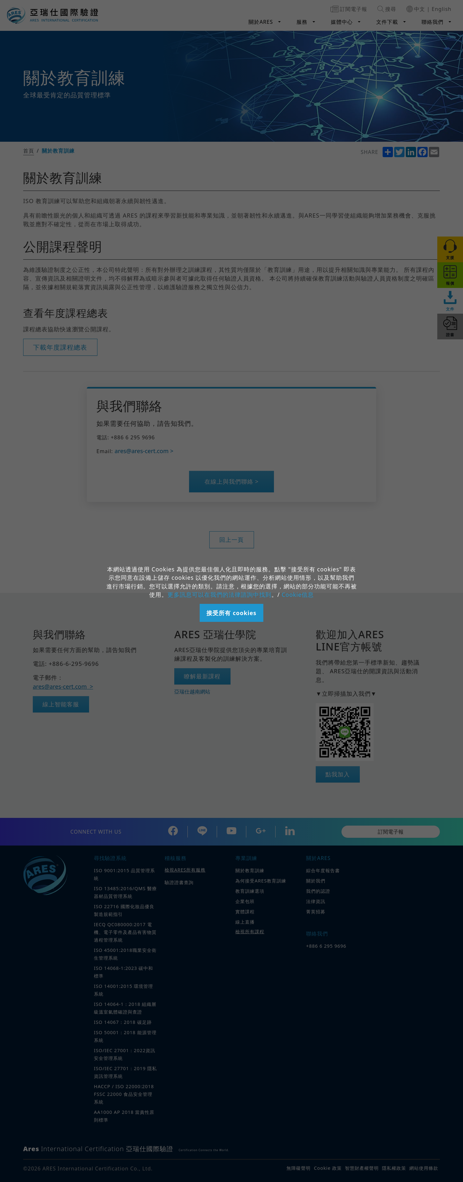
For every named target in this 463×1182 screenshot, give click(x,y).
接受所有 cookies (231, 613)
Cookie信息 (298, 594)
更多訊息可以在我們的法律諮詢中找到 (219, 594)
